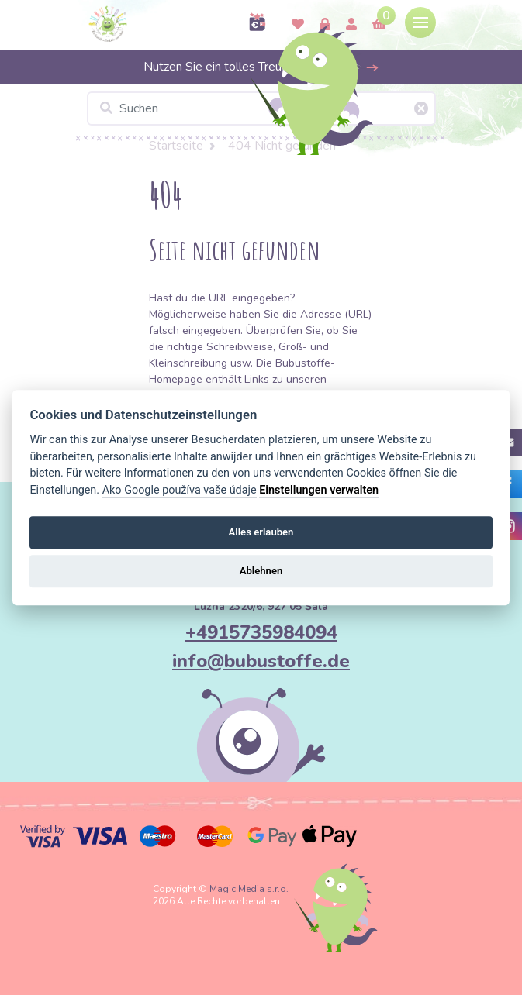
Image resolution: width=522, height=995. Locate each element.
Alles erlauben (261, 532)
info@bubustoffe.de (261, 661)
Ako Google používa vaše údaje (179, 490)
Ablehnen (261, 571)
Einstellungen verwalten (319, 490)
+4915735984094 (261, 632)
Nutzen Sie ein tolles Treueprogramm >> (261, 66)
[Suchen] (261, 108)
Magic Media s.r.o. (249, 889)
